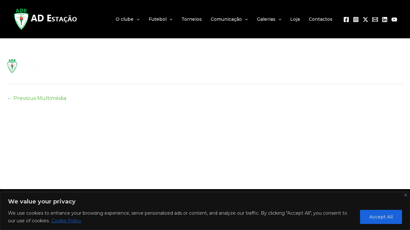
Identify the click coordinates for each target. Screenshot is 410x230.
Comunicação (229, 19)
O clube (127, 19)
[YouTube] (394, 19)
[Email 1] (375, 19)
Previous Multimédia (36, 98)
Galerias (269, 19)
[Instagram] (356, 19)
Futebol (160, 19)
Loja (295, 19)
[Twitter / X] (365, 19)
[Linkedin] (385, 19)
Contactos (320, 19)
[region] (205, 211)
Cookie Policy (66, 221)
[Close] (405, 195)
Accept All (381, 217)
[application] (136, 19)
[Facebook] (346, 19)
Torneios (191, 19)
